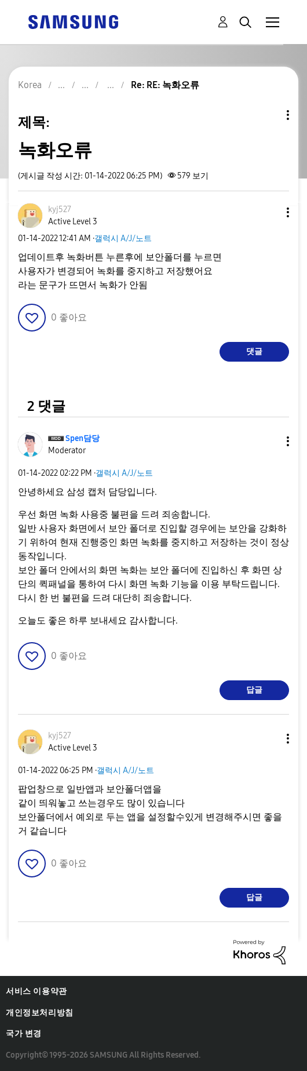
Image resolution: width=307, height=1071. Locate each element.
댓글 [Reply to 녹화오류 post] (254, 351)
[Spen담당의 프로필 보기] (82, 438)
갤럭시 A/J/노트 (123, 238)
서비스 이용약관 (36, 991)
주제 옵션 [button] (268, 115)
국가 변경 (24, 1034)
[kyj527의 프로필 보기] (59, 209)
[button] (269, 212)
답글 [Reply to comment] (254, 690)
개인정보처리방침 (40, 1013)
